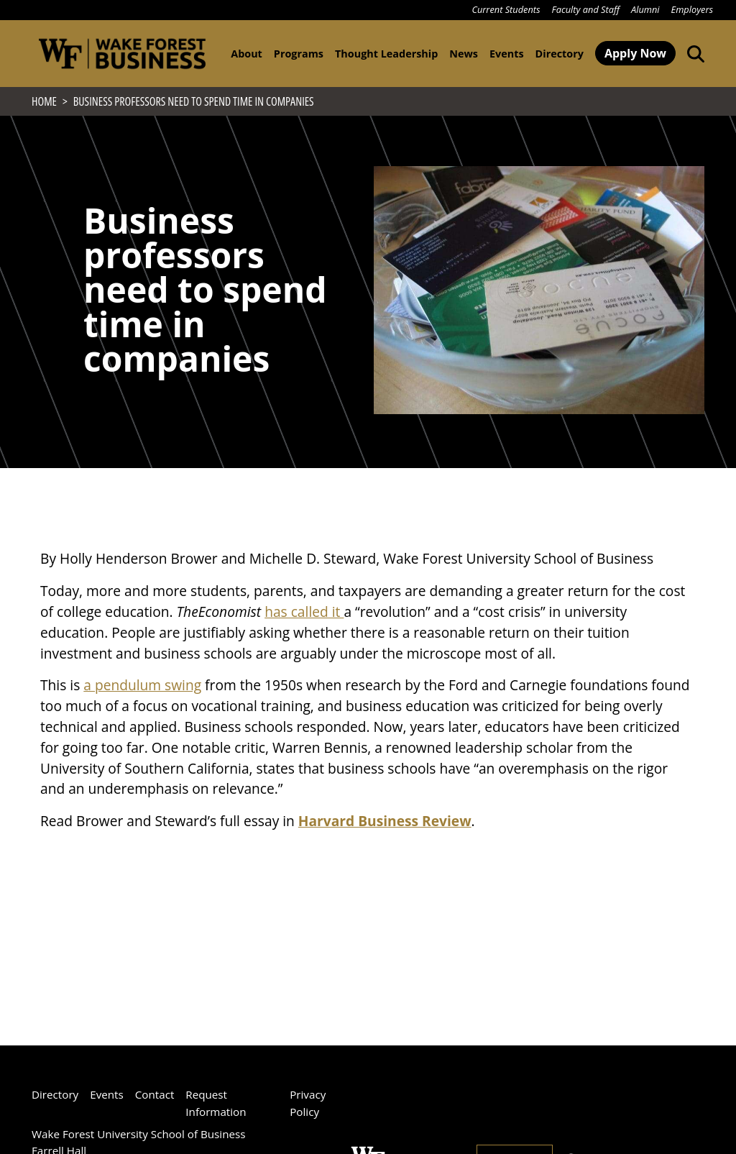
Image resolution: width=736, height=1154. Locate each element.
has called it (304, 616)
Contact (155, 1094)
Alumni (645, 9)
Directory (559, 53)
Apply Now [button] (635, 53)
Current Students (506, 9)
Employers (692, 9)
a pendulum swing (142, 689)
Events (107, 1094)
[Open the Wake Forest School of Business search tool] (692, 53)
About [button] (246, 53)
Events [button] (506, 53)
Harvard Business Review (385, 825)
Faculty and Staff (586, 9)
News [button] (463, 53)
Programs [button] (298, 53)
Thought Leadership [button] (386, 53)
